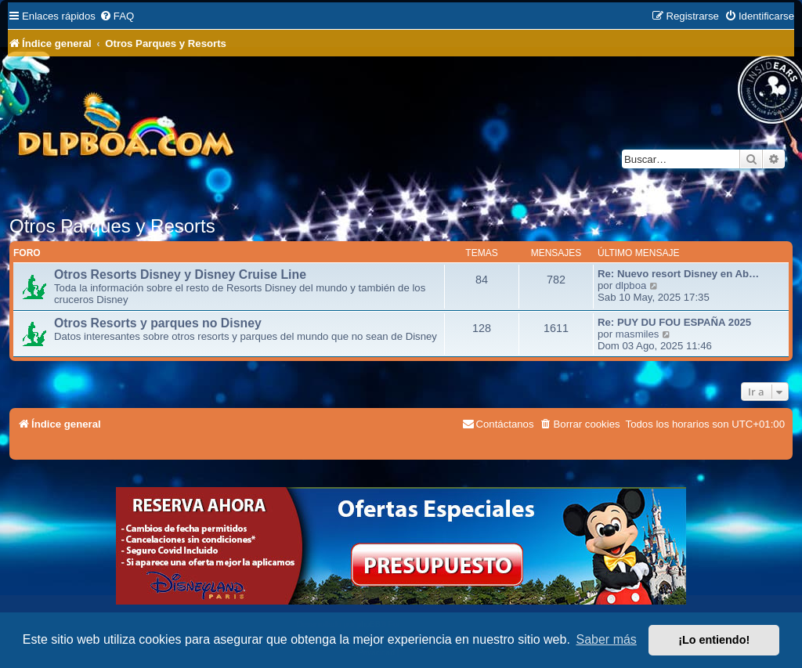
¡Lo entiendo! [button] (714, 640)
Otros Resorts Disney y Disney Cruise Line (180, 274)
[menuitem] (116, 16)
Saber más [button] (606, 639)
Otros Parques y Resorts (112, 226)
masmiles (637, 334)
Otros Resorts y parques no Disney (158, 323)
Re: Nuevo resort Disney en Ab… (678, 274)
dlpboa (631, 285)
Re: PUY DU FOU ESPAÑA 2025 (674, 322)
